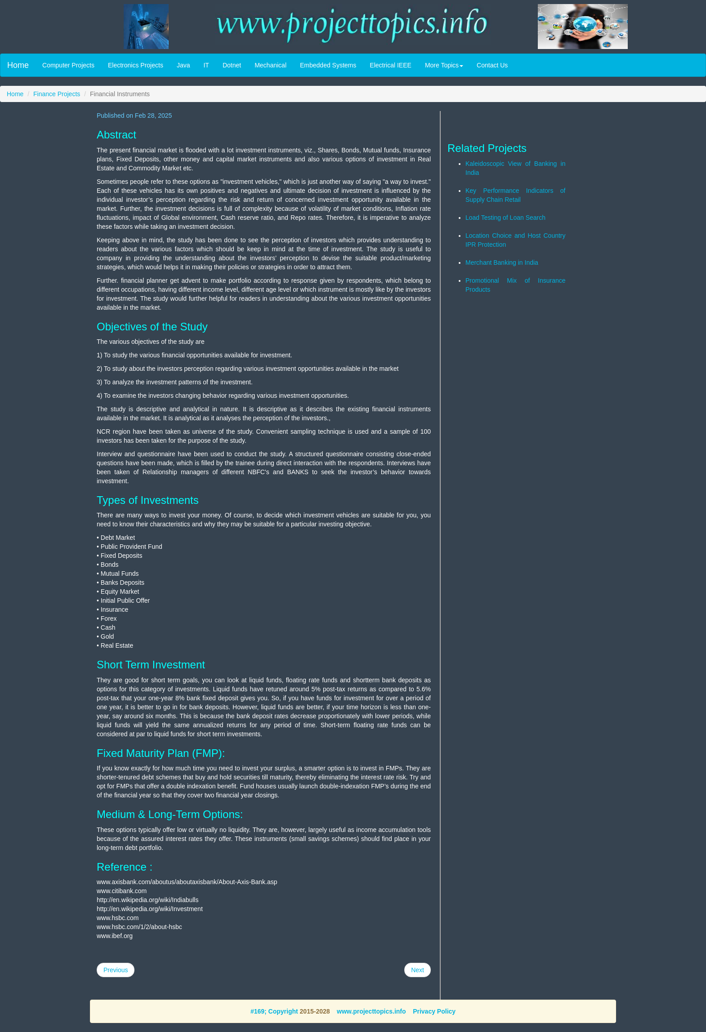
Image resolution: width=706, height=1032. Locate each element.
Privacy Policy (434, 1011)
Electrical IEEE (390, 65)
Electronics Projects (135, 65)
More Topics (444, 65)
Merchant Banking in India (501, 262)
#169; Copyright (274, 1011)
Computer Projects (68, 65)
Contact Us (492, 65)
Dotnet (232, 65)
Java (183, 65)
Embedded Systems (328, 65)
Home (18, 65)
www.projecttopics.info (371, 1011)
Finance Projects (56, 94)
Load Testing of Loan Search (505, 217)
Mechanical (270, 65)
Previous (115, 970)
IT (206, 65)
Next (417, 970)
